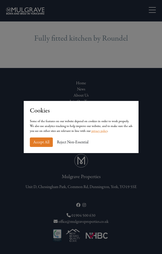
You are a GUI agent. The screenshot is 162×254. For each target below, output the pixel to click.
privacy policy (99, 131)
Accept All (41, 142)
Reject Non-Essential (73, 142)
